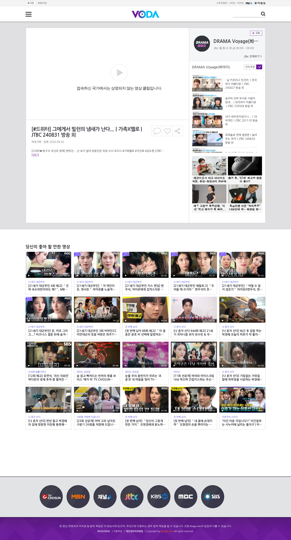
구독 (256, 33)
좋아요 (167, 131)
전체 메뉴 (29, 14)
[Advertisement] (107, 172)
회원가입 (42, 3)
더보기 (35, 154)
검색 (263, 14)
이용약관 (118, 531)
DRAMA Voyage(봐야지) (239, 41)
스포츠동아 (221, 3)
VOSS (232, 3)
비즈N (241, 3)
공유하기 (178, 131)
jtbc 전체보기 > (253, 56)
